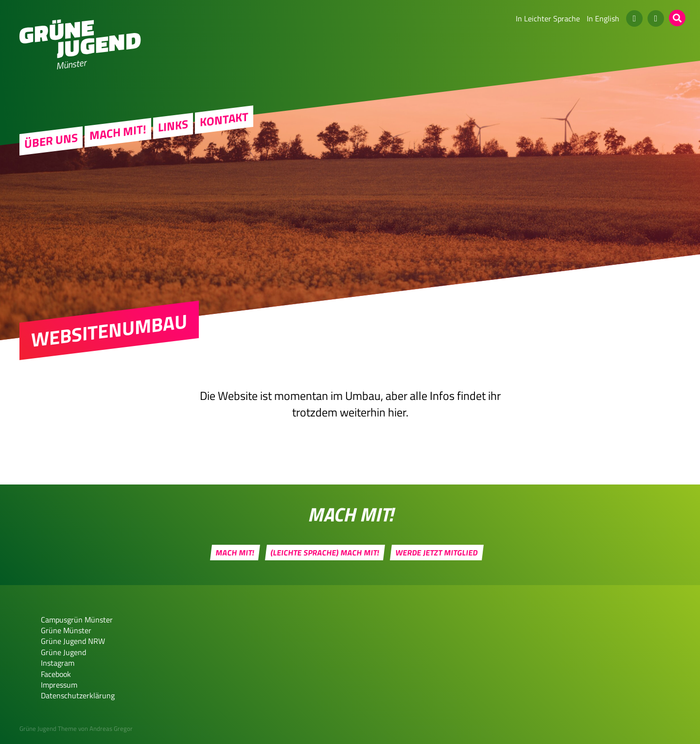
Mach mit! (117, 132)
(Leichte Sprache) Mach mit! (325, 552)
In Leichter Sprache (548, 18)
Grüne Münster (66, 630)
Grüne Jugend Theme (48, 728)
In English (603, 18)
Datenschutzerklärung (78, 695)
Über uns (51, 141)
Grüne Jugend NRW (73, 641)
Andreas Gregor (111, 728)
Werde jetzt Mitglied (436, 552)
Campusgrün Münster (77, 619)
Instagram (57, 662)
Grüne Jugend (63, 652)
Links (173, 126)
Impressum (59, 684)
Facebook (56, 674)
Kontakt (224, 119)
